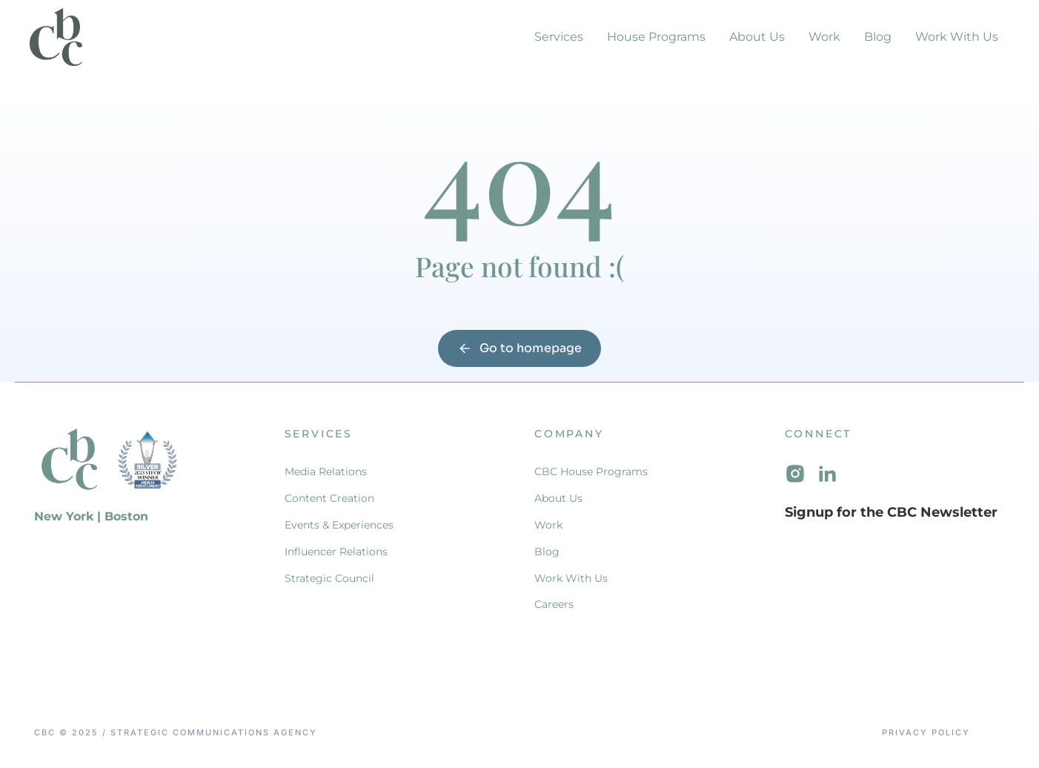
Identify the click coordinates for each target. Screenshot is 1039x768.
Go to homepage (519, 348)
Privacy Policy (926, 733)
